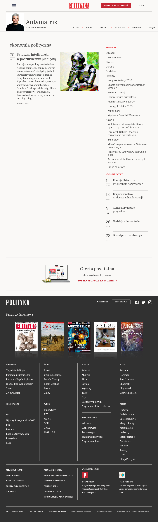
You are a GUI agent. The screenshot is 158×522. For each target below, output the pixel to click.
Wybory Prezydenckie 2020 (20, 420)
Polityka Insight (36, 511)
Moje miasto (126, 427)
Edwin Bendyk (23, 104)
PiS (8, 425)
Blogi (122, 365)
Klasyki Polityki (128, 423)
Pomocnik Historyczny (18, 374)
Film (84, 379)
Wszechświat (89, 427)
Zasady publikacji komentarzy (58, 475)
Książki (110, 119)
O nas (122, 454)
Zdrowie (86, 423)
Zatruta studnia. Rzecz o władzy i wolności (126, 161)
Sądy (8, 442)
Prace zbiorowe (116, 167)
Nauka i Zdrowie (89, 417)
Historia (124, 409)
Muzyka (86, 374)
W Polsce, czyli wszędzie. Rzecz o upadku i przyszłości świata (126, 126)
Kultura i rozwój (116, 92)
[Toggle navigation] (14, 5)
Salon (9, 388)
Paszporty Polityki (92, 401)
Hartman (124, 374)
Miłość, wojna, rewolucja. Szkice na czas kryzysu (127, 146)
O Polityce (11, 492)
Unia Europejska (53, 374)
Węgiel (47, 418)
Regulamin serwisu (53, 470)
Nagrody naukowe (91, 441)
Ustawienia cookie (52, 492)
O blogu (75, 28)
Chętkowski (126, 388)
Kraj (8, 415)
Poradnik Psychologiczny (19, 379)
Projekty (136, 28)
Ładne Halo (88, 511)
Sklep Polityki (127, 459)
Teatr (84, 392)
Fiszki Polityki (126, 482)
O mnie (89, 28)
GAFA (47, 427)
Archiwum (125, 441)
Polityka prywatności (54, 481)
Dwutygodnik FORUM (14, 511)
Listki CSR (49, 432)
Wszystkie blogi (128, 392)
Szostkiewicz (127, 379)
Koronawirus (12, 404)
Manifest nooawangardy (121, 101)
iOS (83, 482)
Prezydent (11, 438)
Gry (84, 397)
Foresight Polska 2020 (120, 106)
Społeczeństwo (128, 418)
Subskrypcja (121, 302)
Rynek (47, 404)
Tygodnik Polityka (16, 370)
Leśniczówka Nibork (57, 511)
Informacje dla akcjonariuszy (58, 497)
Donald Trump (51, 379)
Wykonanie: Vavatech (104, 511)
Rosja (47, 388)
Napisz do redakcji (15, 481)
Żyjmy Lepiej (13, 392)
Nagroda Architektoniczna (96, 406)
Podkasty (125, 432)
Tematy (124, 450)
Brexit (47, 370)
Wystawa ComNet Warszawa (124, 115)
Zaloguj (141, 6)
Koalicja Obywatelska (17, 433)
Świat (46, 365)
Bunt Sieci (113, 139)
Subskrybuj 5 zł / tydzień (116, 6)
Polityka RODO (51, 486)
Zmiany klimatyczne (93, 436)
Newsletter (102, 302)
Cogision (80, 511)
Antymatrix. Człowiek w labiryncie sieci (127, 153)
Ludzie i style (127, 414)
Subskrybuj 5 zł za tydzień (96, 280)
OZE (46, 423)
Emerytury (50, 409)
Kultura (85, 365)
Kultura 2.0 (114, 110)
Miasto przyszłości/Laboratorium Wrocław (126, 86)
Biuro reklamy (13, 475)
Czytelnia (120, 28)
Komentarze (115, 57)
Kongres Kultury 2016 (120, 80)
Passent (124, 370)
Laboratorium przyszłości (122, 97)
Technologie (88, 432)
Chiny (47, 392)
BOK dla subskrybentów (17, 486)
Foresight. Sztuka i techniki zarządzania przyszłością (123, 133)
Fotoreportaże (127, 436)
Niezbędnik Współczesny (19, 383)
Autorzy (124, 445)
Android (90, 482)
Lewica (10, 429)
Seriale (85, 383)
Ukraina (104, 28)
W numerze (11, 365)
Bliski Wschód (51, 383)
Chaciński (125, 383)
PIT (46, 414)
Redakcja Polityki (14, 470)
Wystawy (87, 388)
